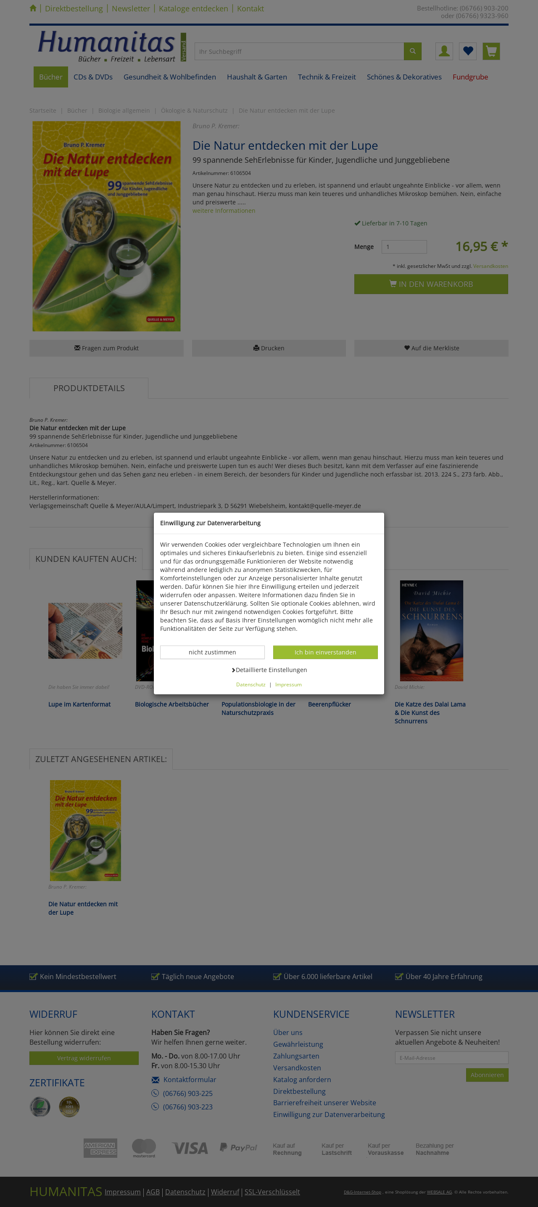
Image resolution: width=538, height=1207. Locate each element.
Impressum (288, 684)
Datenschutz (251, 684)
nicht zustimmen (216, 652)
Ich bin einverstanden (325, 652)
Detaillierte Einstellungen (269, 669)
